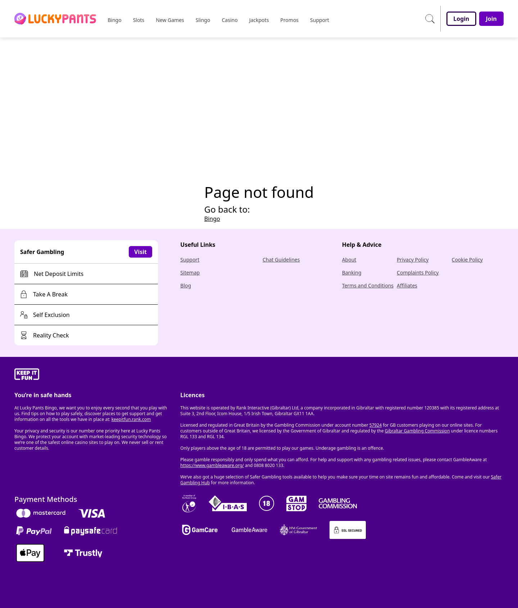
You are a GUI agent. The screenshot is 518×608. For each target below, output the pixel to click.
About (349, 259)
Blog (185, 285)
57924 (375, 425)
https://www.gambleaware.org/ (212, 465)
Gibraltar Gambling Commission (417, 431)
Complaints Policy (418, 272)
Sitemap (190, 272)
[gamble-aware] (93, 375)
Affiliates (407, 285)
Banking (352, 272)
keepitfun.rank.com (131, 419)
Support (189, 259)
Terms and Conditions (368, 285)
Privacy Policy (412, 259)
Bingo (212, 219)
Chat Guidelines (281, 259)
